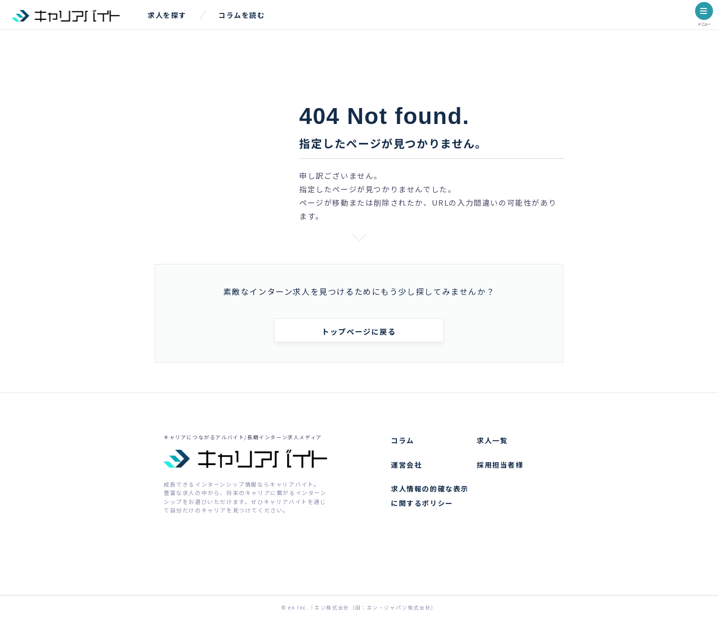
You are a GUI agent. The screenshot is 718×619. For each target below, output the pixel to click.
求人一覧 (492, 440)
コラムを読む (241, 15)
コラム (402, 440)
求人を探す (167, 15)
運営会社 (406, 465)
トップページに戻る (359, 331)
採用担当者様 (500, 465)
